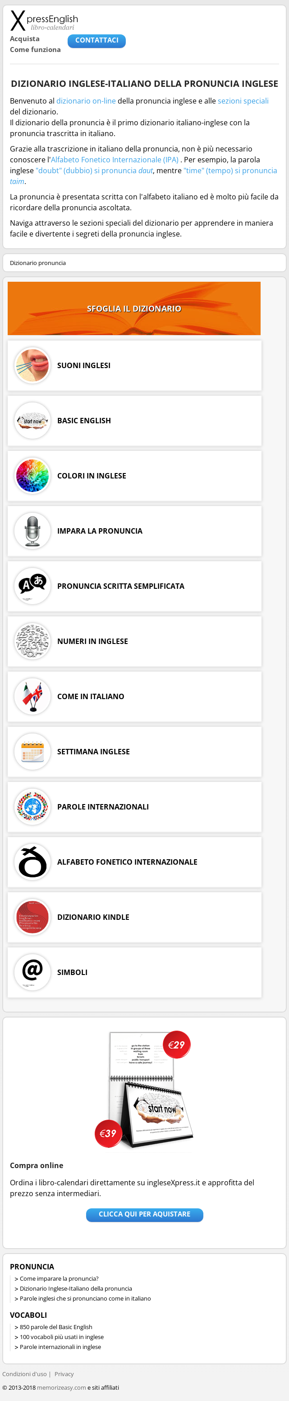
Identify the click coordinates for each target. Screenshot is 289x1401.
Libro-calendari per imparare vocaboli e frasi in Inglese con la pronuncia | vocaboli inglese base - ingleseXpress (44, 20)
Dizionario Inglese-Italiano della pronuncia (76, 1288)
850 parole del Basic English (56, 1327)
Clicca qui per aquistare (144, 1213)
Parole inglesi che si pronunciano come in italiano (85, 1298)
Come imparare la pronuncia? (59, 1278)
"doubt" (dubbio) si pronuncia (94, 170)
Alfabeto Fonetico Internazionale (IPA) (115, 160)
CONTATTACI (97, 39)
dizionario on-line (86, 101)
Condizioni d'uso (24, 1374)
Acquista (25, 38)
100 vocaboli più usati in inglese (62, 1337)
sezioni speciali (243, 101)
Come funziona (35, 49)
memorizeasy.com (61, 1387)
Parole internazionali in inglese (60, 1347)
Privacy (64, 1374)
